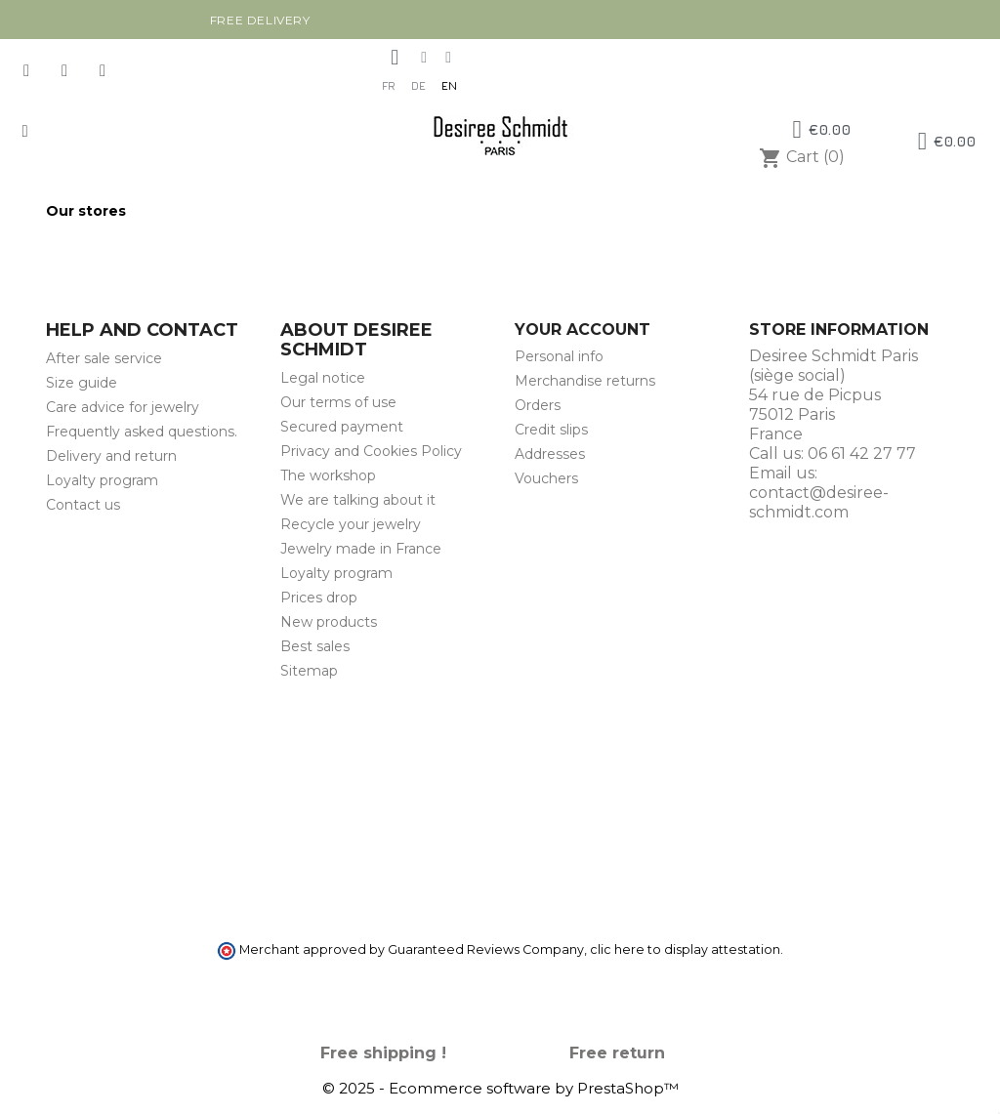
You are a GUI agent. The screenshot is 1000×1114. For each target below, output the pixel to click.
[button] (25, 131)
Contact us (83, 505)
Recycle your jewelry (350, 524)
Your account (582, 329)
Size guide (81, 383)
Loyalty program (102, 480)
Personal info (559, 356)
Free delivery (260, 20)
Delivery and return (111, 456)
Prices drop (318, 597)
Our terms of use (338, 402)
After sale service (104, 358)
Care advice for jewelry (122, 407)
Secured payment (341, 426)
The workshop (328, 475)
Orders (538, 405)
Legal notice (322, 378)
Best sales (315, 646)
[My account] (394, 57)
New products (328, 622)
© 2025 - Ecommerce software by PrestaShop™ (500, 1088)
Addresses (550, 454)
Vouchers (546, 478)
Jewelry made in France (360, 548)
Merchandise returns (585, 381)
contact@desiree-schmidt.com (819, 502)
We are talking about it (358, 500)
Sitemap (309, 671)
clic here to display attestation (685, 949)
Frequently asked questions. (141, 431)
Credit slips (551, 429)
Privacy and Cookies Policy (371, 451)
